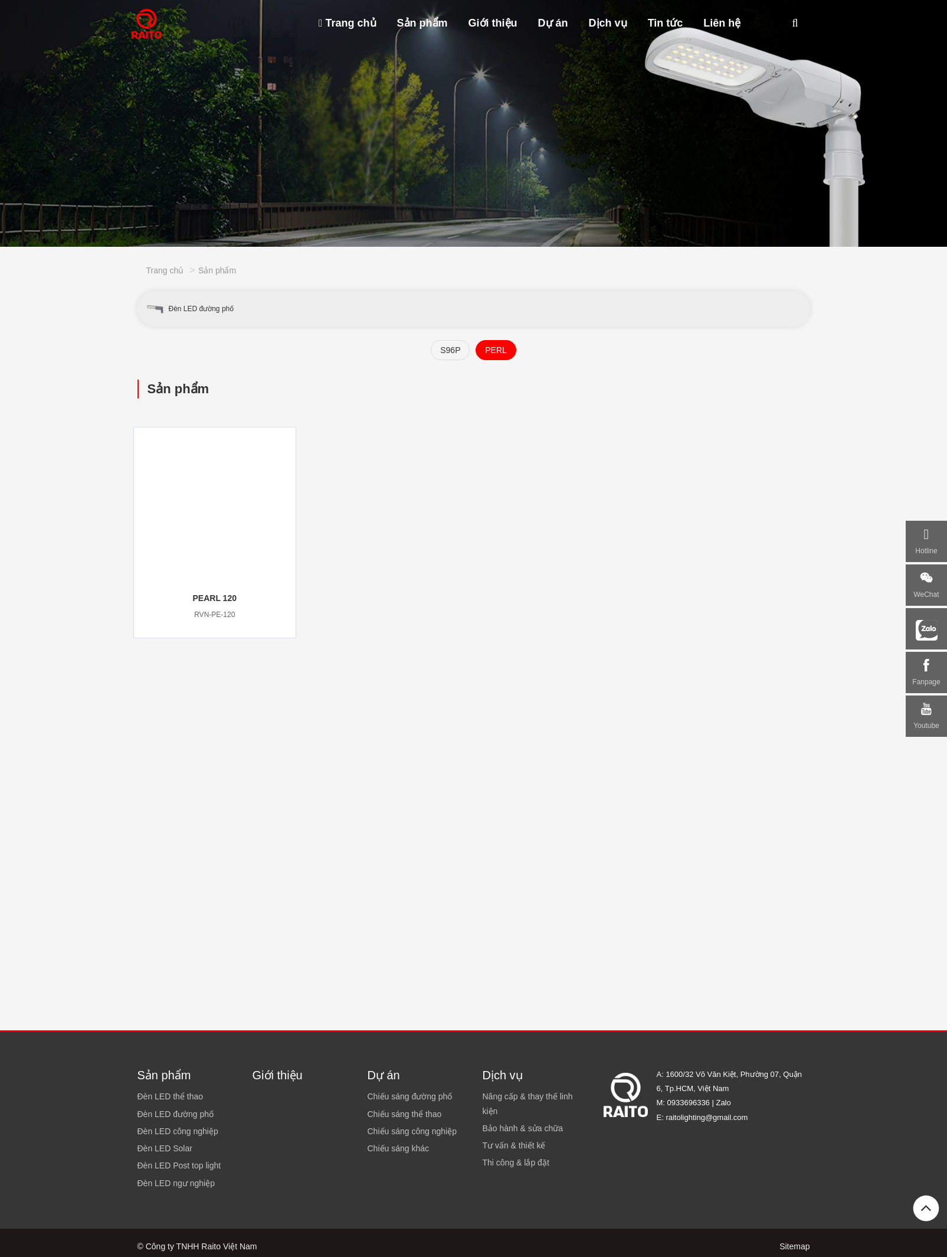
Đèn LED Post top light (179, 1165)
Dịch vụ (608, 23)
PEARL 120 (215, 598)
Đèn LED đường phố (189, 308)
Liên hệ (721, 23)
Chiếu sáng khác (399, 1148)
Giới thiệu (492, 23)
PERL (496, 350)
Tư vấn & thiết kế (514, 1145)
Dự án (553, 23)
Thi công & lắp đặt (516, 1162)
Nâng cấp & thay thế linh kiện (528, 1103)
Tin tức (665, 23)
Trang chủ (347, 23)
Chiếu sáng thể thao (405, 1114)
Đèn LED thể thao (170, 1096)
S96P (450, 350)
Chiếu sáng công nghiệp (412, 1131)
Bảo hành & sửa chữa (523, 1128)
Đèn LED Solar (164, 1148)
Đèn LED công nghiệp (177, 1131)
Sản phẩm (422, 23)
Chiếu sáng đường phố (410, 1096)
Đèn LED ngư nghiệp (176, 1183)
